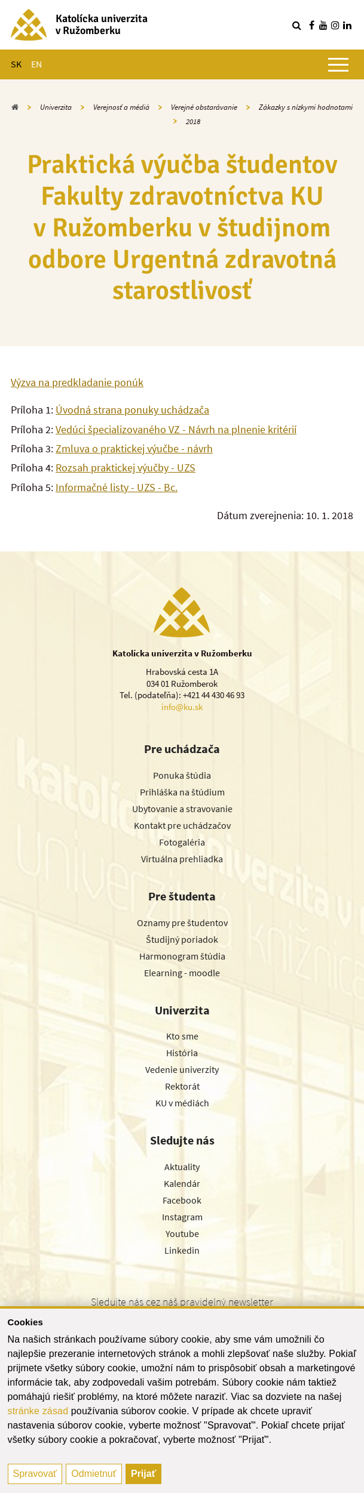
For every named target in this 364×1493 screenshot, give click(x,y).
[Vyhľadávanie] (296, 25)
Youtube (182, 1233)
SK (16, 64)
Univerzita (56, 107)
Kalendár (182, 1183)
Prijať (143, 1474)
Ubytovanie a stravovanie (182, 809)
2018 (193, 121)
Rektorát (182, 1086)
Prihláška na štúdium (182, 792)
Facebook (182, 1200)
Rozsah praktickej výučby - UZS (125, 467)
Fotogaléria (182, 842)
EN (36, 64)
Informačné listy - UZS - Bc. (117, 487)
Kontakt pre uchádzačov (182, 825)
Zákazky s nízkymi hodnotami (306, 107)
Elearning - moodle (182, 973)
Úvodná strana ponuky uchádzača (132, 410)
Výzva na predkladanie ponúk (77, 382)
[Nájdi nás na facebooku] (311, 25)
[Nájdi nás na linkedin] (347, 25)
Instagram (182, 1217)
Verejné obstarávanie (204, 107)
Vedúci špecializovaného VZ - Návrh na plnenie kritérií (176, 429)
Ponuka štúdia (182, 775)
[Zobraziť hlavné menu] (338, 64)
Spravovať (35, 1474)
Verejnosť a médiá (121, 107)
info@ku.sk (182, 706)
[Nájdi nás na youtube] (323, 25)
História (182, 1053)
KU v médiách (182, 1103)
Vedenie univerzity (182, 1069)
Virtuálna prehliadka (182, 859)
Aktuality (182, 1167)
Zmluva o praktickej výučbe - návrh (134, 448)
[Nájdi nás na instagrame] (335, 25)
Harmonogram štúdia (182, 956)
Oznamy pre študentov (182, 923)
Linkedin (182, 1250)
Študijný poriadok (182, 939)
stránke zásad (38, 1411)
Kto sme (182, 1036)
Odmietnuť (93, 1474)
